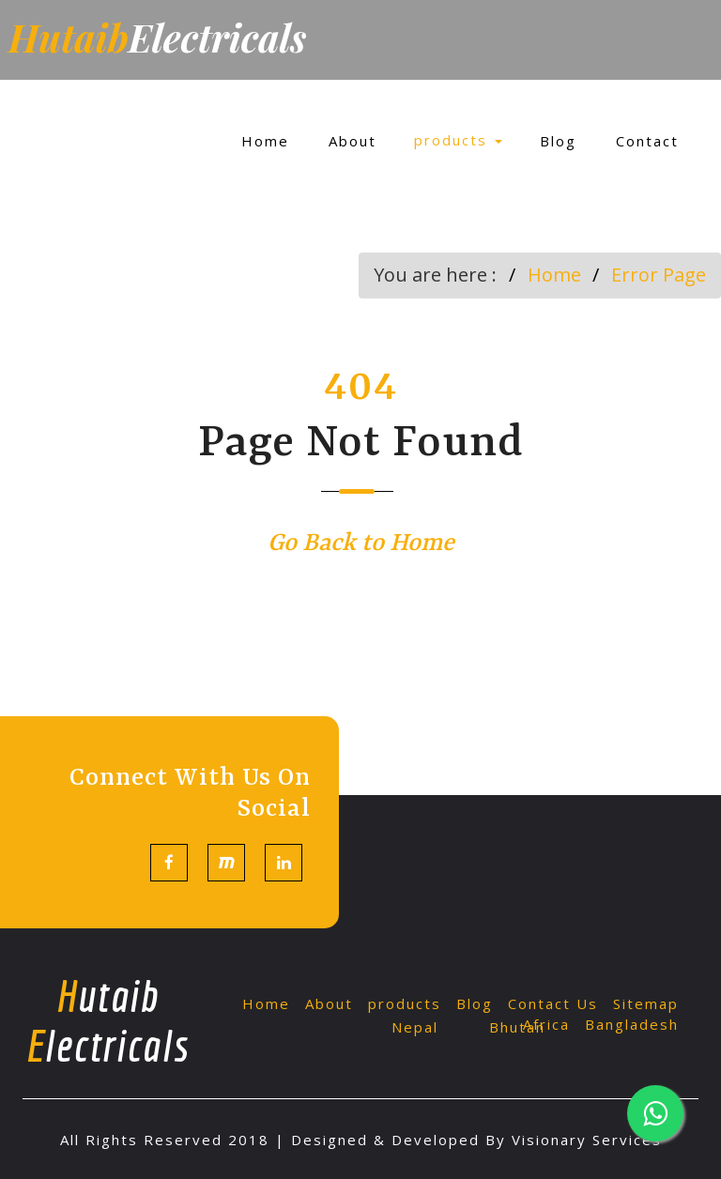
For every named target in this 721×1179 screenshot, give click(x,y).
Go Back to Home (361, 543)
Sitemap (646, 1003)
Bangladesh (632, 1024)
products (458, 139)
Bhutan (517, 1027)
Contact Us (553, 1003)
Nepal (414, 1027)
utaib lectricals (107, 1020)
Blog (558, 140)
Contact (647, 140)
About (352, 140)
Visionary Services (587, 1139)
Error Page (658, 274)
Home (265, 140)
